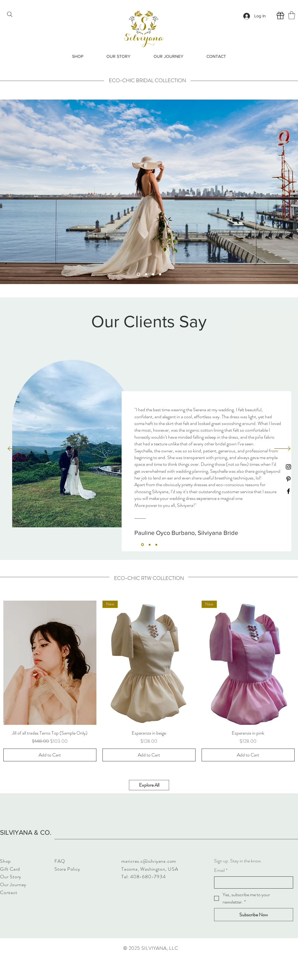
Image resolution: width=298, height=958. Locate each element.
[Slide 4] (160, 274)
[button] (291, 15)
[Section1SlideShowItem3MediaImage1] (156, 545)
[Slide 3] (153, 274)
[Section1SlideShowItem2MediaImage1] (150, 545)
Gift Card (10, 868)
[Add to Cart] (49, 755)
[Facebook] (288, 491)
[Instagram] (288, 466)
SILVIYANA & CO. (25, 832)
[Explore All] (149, 785)
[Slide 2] (146, 274)
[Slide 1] (138, 274)
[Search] (10, 14)
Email (220, 870)
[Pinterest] (288, 479)
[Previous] (16, 449)
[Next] (282, 449)
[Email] (251, 882)
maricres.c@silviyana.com (148, 861)
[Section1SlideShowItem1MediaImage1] (142, 544)
